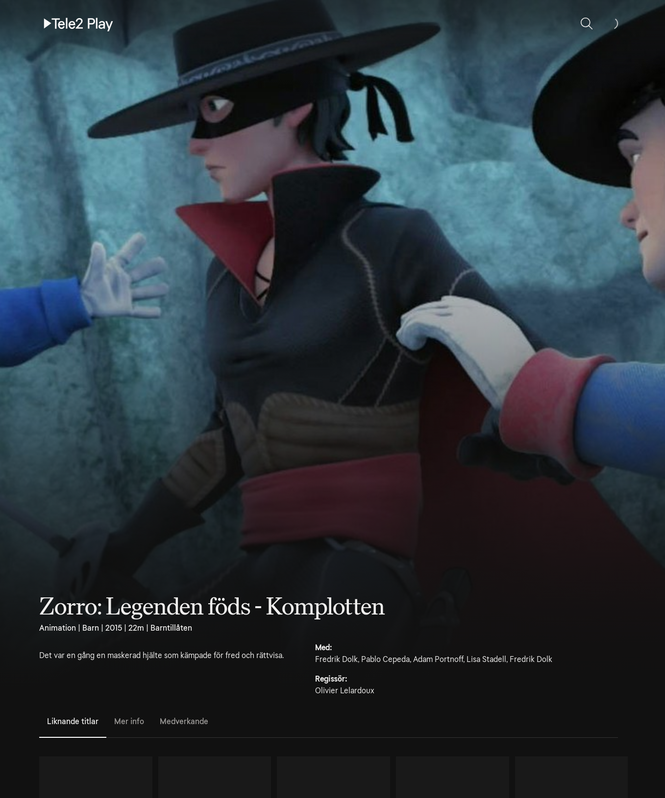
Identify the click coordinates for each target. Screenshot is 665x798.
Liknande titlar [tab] (73, 721)
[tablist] (328, 722)
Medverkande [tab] (184, 721)
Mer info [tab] (129, 721)
